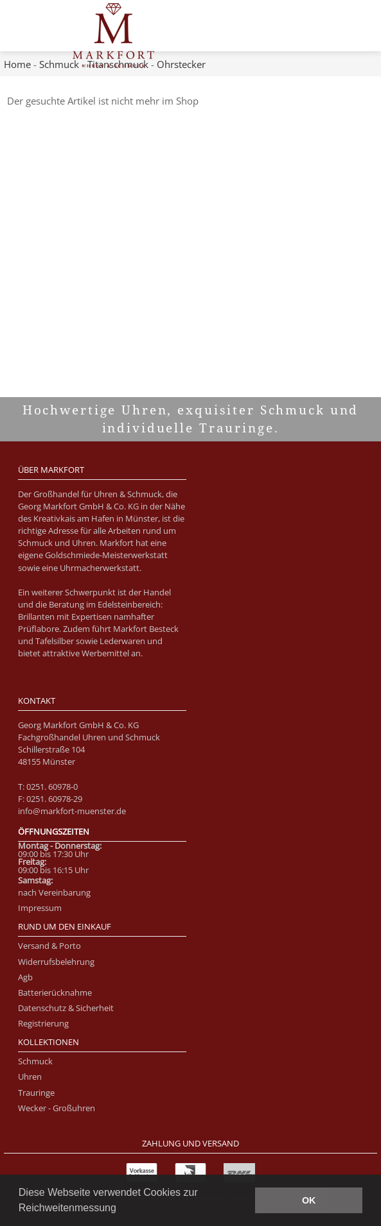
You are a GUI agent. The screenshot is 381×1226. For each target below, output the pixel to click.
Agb (25, 977)
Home (17, 64)
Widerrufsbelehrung (56, 961)
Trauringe (36, 1092)
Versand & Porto (49, 945)
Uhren (30, 1076)
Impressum (40, 908)
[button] (121, 1209)
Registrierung (43, 1023)
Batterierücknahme (55, 992)
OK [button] (309, 1200)
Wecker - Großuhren (56, 1108)
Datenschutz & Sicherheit (66, 1008)
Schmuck (59, 64)
